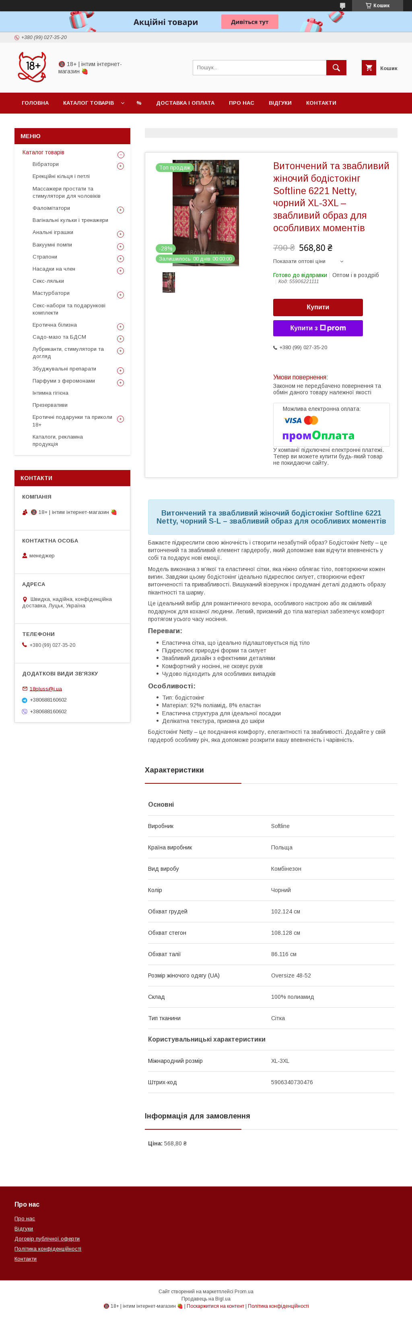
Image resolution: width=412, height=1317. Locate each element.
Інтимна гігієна (50, 393)
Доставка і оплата (185, 103)
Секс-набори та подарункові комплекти (69, 309)
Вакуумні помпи (52, 245)
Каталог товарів (88, 103)
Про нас (241, 103)
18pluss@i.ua (46, 688)
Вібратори (46, 164)
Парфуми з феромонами (64, 381)
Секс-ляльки (48, 281)
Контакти (321, 103)
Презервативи (50, 405)
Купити (318, 307)
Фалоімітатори (51, 208)
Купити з (318, 328)
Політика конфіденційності (47, 1249)
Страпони (45, 257)
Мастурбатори (51, 293)
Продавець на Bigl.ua (206, 1299)
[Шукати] (336, 67)
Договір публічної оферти (47, 1239)
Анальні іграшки (53, 232)
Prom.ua (244, 1291)
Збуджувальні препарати (64, 369)
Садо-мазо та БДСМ (59, 337)
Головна (35, 103)
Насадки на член (54, 269)
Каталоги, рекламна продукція (58, 440)
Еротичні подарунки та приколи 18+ (72, 420)
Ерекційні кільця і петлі (61, 176)
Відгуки (280, 103)
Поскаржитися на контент (215, 1306)
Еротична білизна (55, 325)
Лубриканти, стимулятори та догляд (68, 352)
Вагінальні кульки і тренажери (70, 220)
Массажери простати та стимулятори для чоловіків (67, 192)
